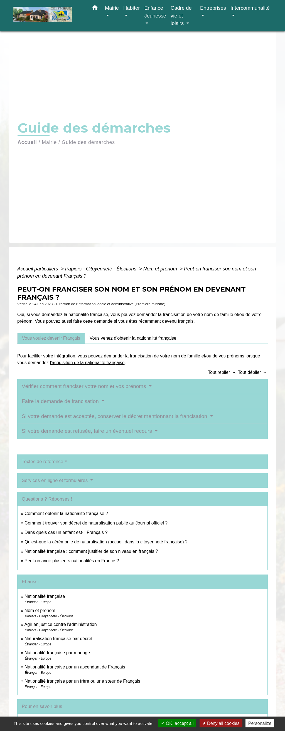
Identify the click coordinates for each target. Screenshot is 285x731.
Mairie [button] (112, 8)
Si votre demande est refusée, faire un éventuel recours (87, 431)
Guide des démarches (88, 142)
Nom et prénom (160, 269)
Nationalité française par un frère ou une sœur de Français (82, 681)
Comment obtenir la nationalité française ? (66, 513)
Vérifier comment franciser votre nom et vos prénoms (85, 386)
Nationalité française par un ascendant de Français (74, 667)
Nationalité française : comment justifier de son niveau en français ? (91, 551)
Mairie (49, 142)
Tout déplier (253, 372)
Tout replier (223, 372)
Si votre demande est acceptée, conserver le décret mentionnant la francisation (115, 416)
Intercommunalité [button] (250, 8)
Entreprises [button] (213, 8)
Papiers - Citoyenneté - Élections (101, 269)
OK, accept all (177, 723)
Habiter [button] (131, 8)
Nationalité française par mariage (57, 652)
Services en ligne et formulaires (55, 480)
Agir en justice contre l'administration (60, 624)
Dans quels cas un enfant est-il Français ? (65, 532)
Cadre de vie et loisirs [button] (181, 15)
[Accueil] (48, 15)
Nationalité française (44, 596)
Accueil (27, 142)
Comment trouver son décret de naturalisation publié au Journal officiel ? (96, 523)
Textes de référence (42, 461)
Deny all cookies (221, 723)
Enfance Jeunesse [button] (155, 12)
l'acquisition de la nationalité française (87, 362)
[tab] (51, 338)
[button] (95, 8)
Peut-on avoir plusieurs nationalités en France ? (71, 560)
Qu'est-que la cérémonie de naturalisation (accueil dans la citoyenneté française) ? (106, 541)
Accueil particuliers (38, 269)
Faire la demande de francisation (61, 401)
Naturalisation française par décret (58, 638)
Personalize (260, 723)
